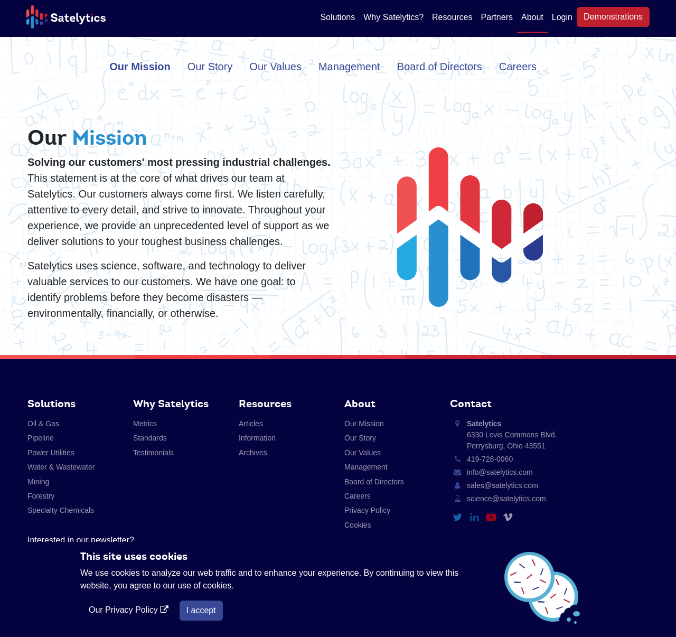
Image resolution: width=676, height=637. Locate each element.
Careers (518, 66)
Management (349, 66)
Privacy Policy (367, 510)
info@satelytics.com (500, 472)
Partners (497, 17)
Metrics (145, 423)
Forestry (40, 496)
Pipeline (40, 438)
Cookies (357, 525)
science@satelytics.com (506, 498)
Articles (251, 423)
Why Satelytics (171, 403)
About (532, 17)
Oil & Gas (43, 423)
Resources (452, 17)
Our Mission (140, 66)
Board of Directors (439, 66)
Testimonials (153, 452)
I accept (201, 610)
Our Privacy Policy (130, 609)
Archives (253, 452)
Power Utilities (50, 452)
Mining (38, 481)
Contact (471, 403)
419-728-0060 (490, 459)
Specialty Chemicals (60, 510)
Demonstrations (613, 16)
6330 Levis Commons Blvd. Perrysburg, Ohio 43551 (512, 434)
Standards (150, 438)
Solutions (337, 17)
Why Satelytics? (393, 17)
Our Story (210, 66)
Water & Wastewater (61, 467)
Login (562, 17)
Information (257, 438)
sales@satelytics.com (502, 485)
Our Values (275, 66)
